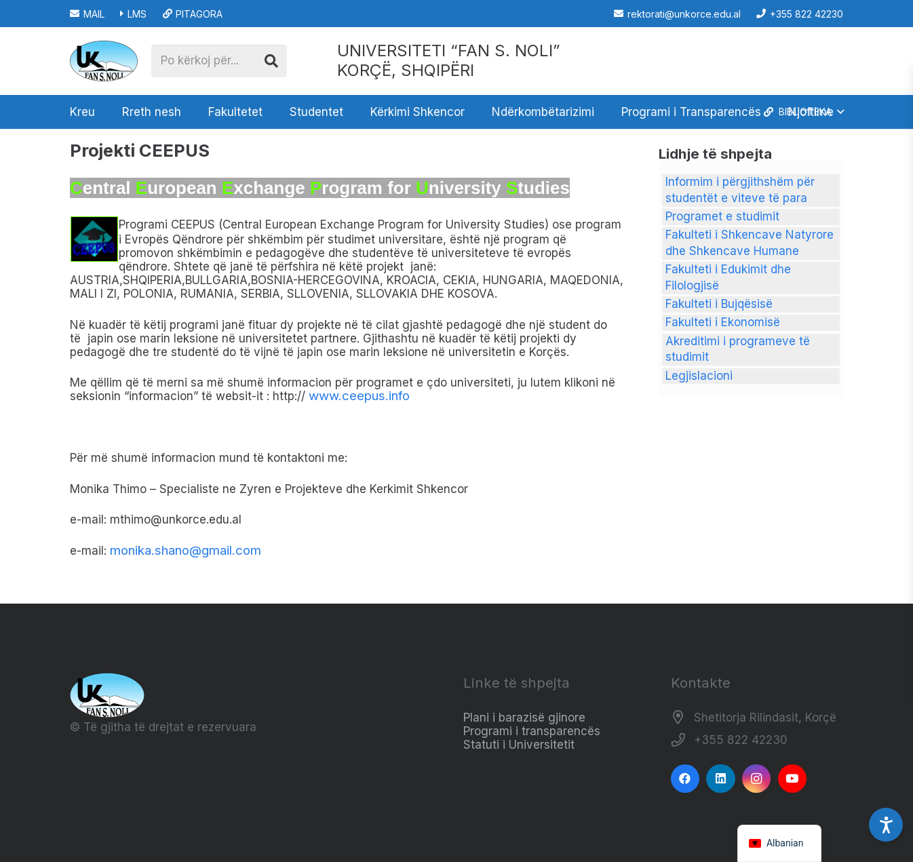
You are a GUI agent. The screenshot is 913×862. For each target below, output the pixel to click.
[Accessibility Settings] (886, 825)
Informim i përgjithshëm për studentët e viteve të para (740, 190)
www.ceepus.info (359, 396)
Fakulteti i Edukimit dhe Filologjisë (728, 277)
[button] (803, 111)
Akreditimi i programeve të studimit (737, 349)
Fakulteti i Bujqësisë (719, 304)
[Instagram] (756, 779)
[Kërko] (271, 61)
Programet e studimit (722, 216)
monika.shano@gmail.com (185, 550)
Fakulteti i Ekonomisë (722, 322)
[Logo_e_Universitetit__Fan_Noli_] (104, 61)
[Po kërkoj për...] (219, 61)
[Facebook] (685, 779)
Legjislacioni (699, 376)
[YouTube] (792, 779)
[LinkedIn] (720, 779)
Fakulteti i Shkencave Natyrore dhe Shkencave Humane (749, 243)
